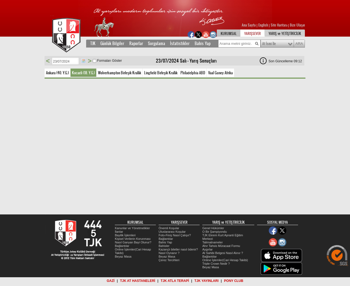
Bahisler (164, 245)
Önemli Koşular (169, 228)
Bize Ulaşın (297, 25)
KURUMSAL (229, 33)
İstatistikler (179, 43)
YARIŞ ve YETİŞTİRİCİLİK (285, 33)
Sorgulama (156, 43)
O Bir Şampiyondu (214, 231)
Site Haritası (279, 25)
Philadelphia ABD (192, 72)
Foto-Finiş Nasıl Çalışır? (175, 235)
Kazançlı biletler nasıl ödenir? (178, 249)
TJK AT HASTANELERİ (137, 281)
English (263, 25)
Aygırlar (207, 249)
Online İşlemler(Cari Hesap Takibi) (225, 260)
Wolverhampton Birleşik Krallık (119, 72)
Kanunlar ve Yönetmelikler (132, 228)
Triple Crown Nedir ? (216, 263)
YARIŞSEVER (252, 33)
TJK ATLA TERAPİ (175, 281)
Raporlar (136, 43)
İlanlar (119, 231)
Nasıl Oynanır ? (169, 253)
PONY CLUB (233, 281)
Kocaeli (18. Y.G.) (83, 72)
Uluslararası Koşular (172, 231)
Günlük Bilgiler (112, 43)
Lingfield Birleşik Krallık (160, 72)
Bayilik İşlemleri (125, 235)
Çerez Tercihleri (169, 260)
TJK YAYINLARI (206, 281)
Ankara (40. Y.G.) (57, 72)
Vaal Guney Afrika (220, 72)
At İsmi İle (269, 43)
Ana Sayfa (249, 25)
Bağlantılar (122, 245)
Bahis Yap (203, 43)
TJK (92, 43)
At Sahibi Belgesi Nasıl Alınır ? (222, 253)
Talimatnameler (212, 242)
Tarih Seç (83, 61)
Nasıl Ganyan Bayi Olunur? (133, 242)
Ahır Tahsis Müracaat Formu (221, 245)
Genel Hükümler (213, 228)
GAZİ (111, 281)
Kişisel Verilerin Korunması (133, 238)
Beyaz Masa (123, 256)
